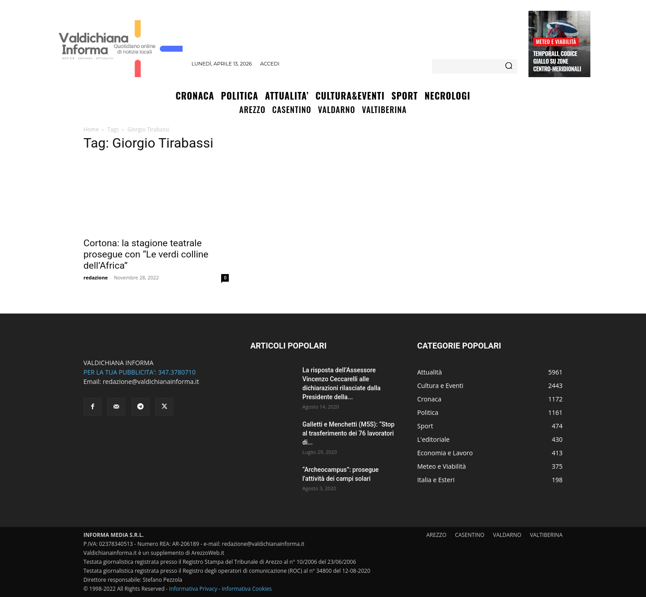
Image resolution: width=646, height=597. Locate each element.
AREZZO (436, 535)
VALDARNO (507, 535)
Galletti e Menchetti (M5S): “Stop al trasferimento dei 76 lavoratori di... (348, 433)
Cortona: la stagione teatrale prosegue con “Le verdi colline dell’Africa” (146, 254)
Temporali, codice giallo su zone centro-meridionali (557, 61)
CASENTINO (469, 535)
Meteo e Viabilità (556, 41)
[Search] (508, 66)
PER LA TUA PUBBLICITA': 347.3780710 (139, 372)
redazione (95, 277)
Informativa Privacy (193, 589)
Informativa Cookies (247, 589)
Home (91, 129)
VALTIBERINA (546, 535)
